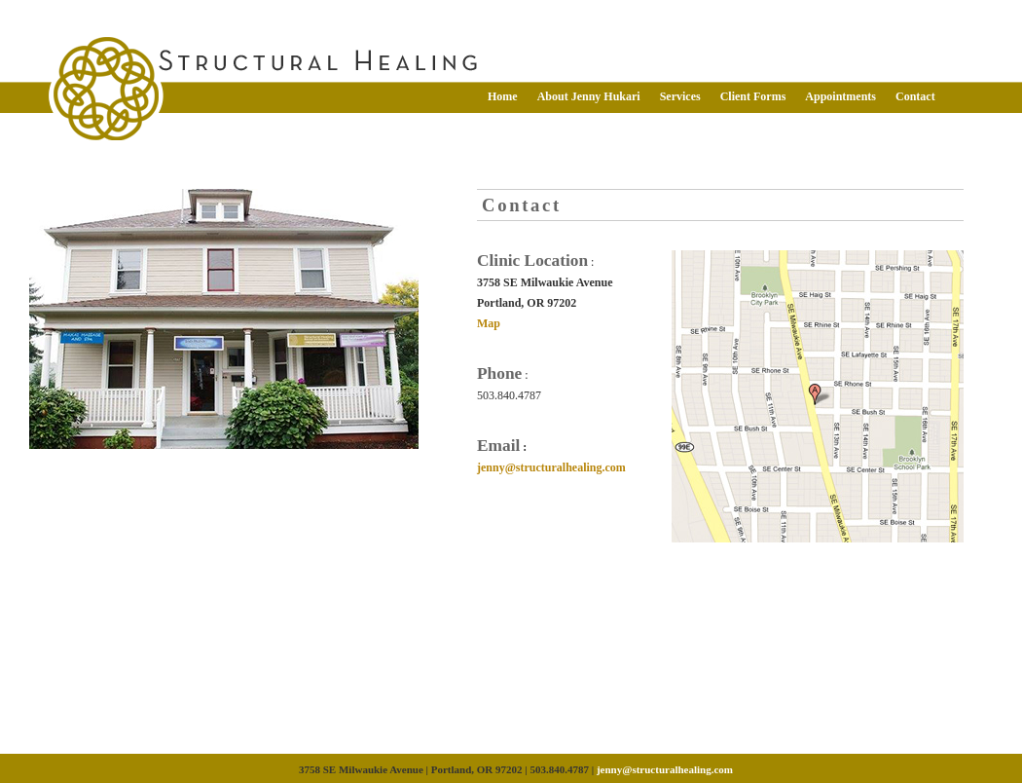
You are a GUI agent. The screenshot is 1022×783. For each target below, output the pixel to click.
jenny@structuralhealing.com (551, 467)
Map (488, 323)
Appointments (840, 96)
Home (503, 96)
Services (680, 96)
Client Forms (753, 96)
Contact (915, 96)
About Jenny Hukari (588, 96)
